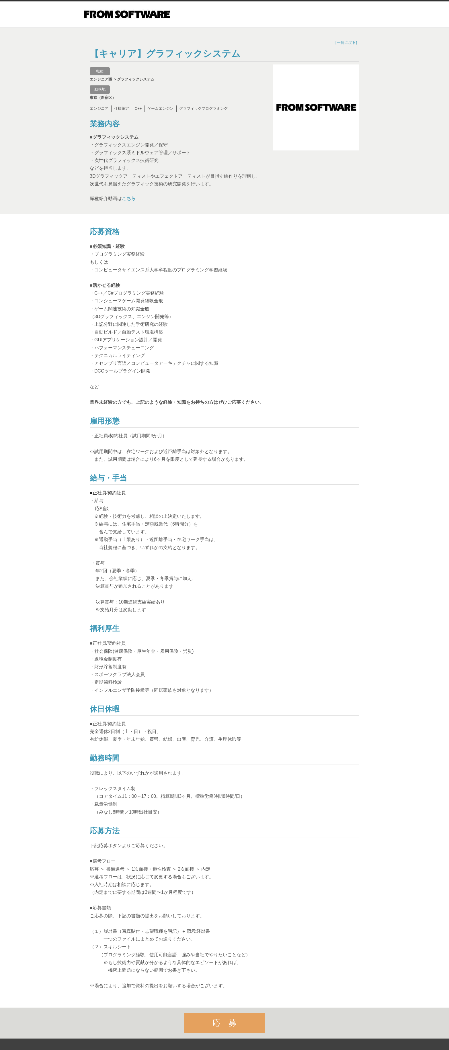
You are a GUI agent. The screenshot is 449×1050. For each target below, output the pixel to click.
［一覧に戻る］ (346, 42)
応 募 (224, 1023)
